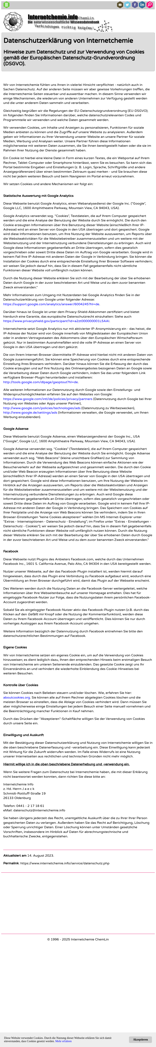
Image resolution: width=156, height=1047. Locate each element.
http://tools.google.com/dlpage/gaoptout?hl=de (40, 382)
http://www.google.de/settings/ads (30, 413)
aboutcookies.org (16, 697)
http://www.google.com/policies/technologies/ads (42, 408)
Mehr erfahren (63, 1041)
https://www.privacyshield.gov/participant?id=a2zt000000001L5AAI (56, 321)
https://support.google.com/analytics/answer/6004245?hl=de (51, 304)
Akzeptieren (140, 1039)
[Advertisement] (78, 903)
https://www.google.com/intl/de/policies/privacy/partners (47, 399)
